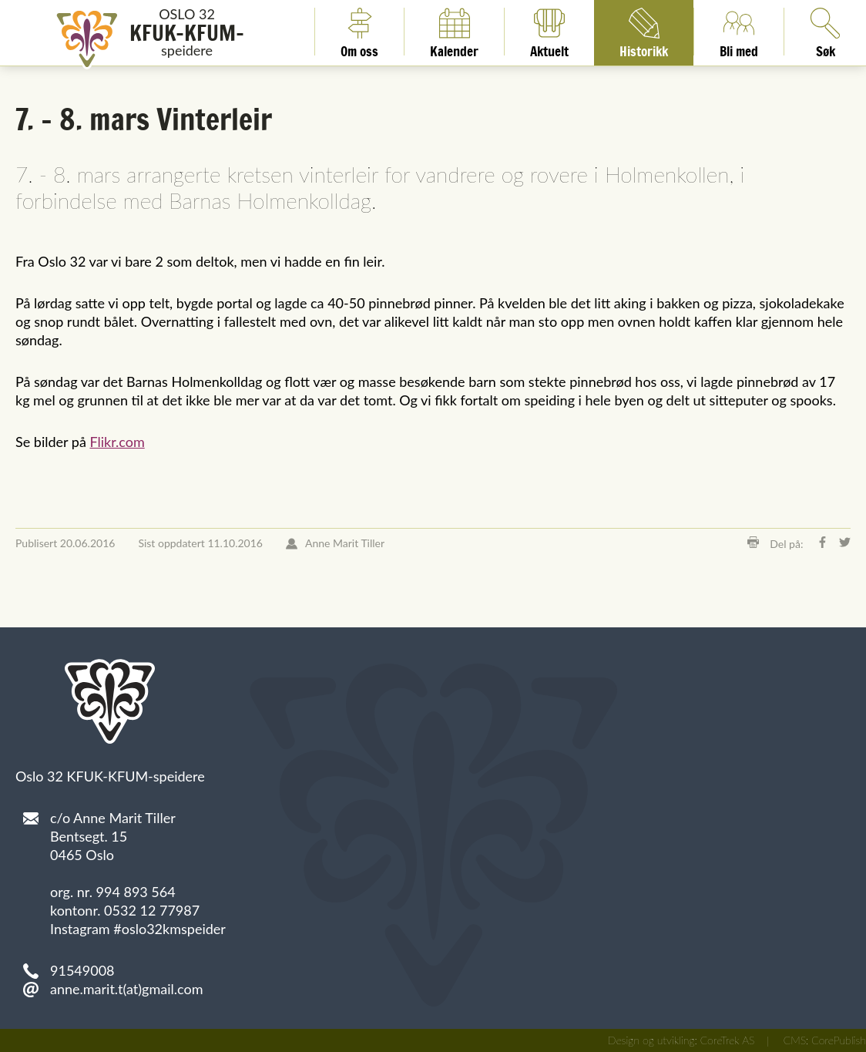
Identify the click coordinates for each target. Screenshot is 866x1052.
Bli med (739, 31)
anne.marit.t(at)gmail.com (126, 988)
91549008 (82, 970)
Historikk (643, 31)
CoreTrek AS (727, 1040)
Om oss (359, 31)
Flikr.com (116, 441)
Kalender (454, 31)
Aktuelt (549, 31)
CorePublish (838, 1040)
